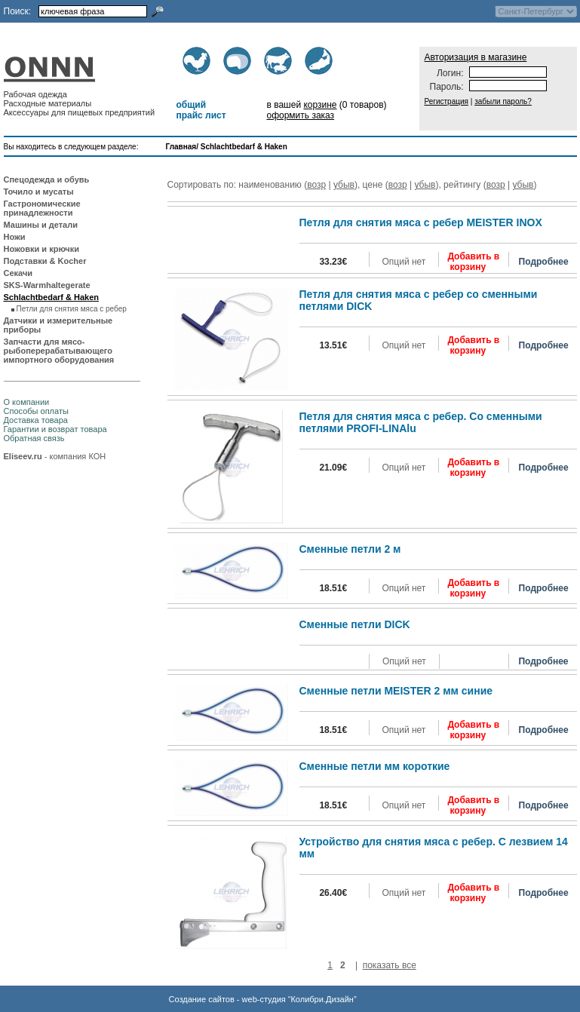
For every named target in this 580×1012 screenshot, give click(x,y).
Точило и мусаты (39, 191)
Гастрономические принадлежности (42, 208)
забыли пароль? (503, 101)
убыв (343, 184)
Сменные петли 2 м (350, 549)
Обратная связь (34, 438)
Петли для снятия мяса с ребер (72, 309)
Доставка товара (36, 420)
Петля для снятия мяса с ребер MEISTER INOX (420, 222)
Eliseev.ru (23, 456)
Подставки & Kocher (45, 260)
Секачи (18, 273)
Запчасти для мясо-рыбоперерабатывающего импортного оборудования (59, 350)
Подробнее (544, 261)
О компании (27, 401)
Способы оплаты (36, 411)
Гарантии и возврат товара (55, 429)
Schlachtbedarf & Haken (244, 147)
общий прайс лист (201, 110)
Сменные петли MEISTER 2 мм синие (396, 691)
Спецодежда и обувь (47, 179)
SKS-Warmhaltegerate (47, 285)
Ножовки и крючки (42, 248)
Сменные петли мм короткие (374, 766)
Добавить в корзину (473, 261)
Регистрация (446, 101)
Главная (181, 147)
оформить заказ (300, 115)
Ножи (15, 236)
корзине (319, 105)
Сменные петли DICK (354, 624)
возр (316, 184)
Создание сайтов (202, 999)
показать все (389, 965)
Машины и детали (41, 224)
